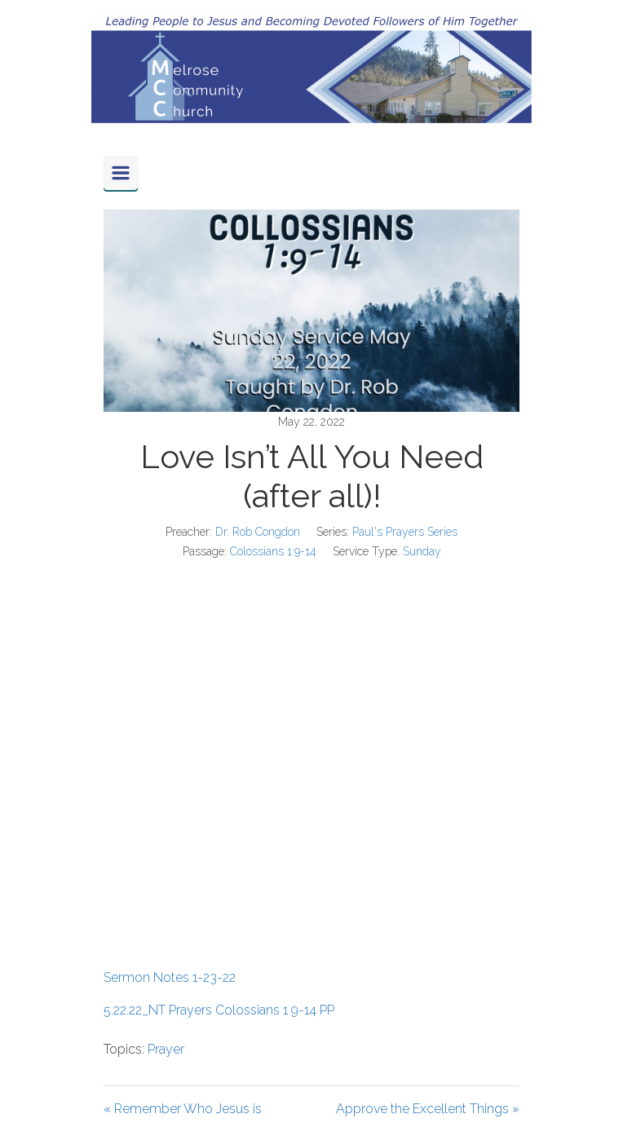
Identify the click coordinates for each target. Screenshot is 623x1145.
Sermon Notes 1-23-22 (170, 977)
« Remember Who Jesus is (183, 1108)
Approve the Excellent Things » (427, 1108)
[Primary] (121, 173)
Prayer (166, 1049)
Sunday (422, 551)
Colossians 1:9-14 (273, 551)
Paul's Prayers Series (404, 531)
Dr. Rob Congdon (257, 531)
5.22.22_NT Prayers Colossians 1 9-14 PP (219, 1010)
